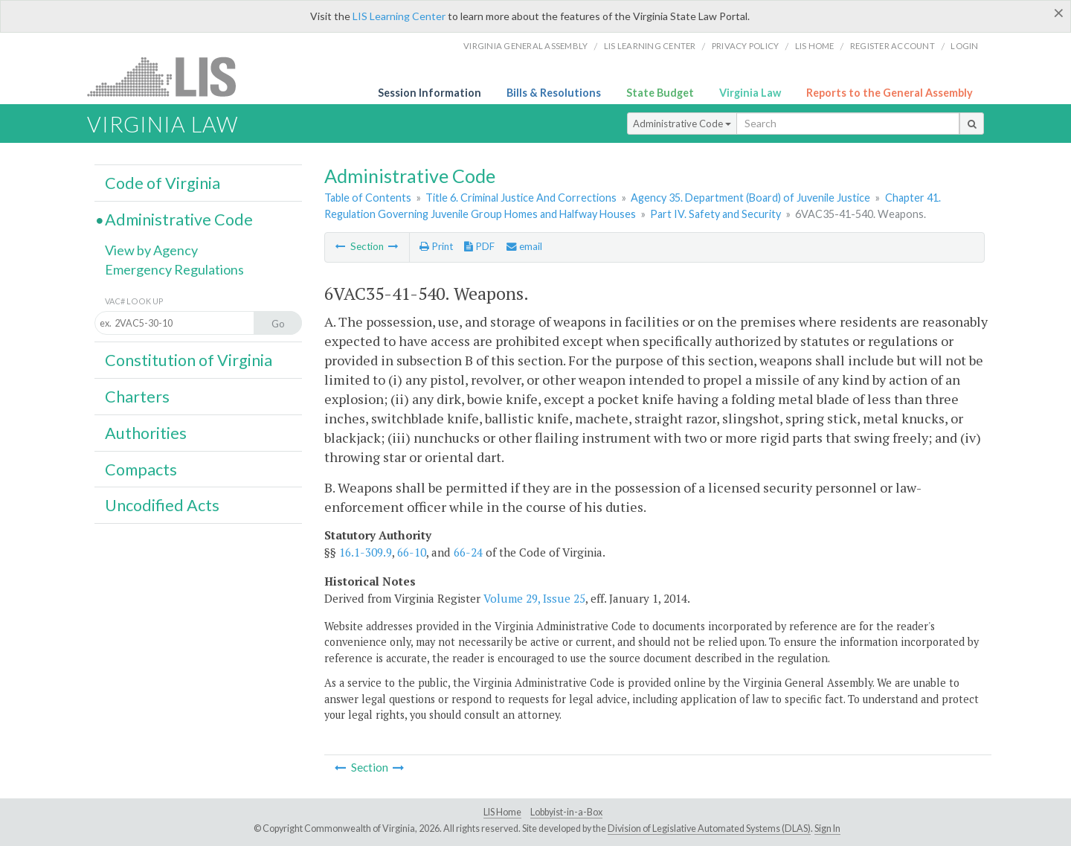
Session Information (429, 92)
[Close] (1058, 12)
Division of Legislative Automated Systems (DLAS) (709, 828)
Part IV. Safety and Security (715, 214)
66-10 (411, 552)
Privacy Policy (745, 46)
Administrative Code (682, 123)
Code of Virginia (162, 183)
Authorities (146, 433)
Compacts (141, 469)
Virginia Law (750, 92)
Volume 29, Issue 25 (534, 598)
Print (436, 246)
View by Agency (151, 250)
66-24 (468, 552)
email (524, 246)
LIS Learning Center (399, 16)
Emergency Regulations (174, 269)
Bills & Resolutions (553, 92)
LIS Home (502, 812)
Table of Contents (367, 197)
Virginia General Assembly (525, 46)
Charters (137, 396)
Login (964, 46)
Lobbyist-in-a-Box (566, 812)
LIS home (814, 46)
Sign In (827, 828)
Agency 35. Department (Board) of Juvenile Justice (750, 197)
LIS (170, 76)
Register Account (892, 46)
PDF (479, 246)
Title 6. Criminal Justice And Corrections (521, 197)
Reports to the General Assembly (889, 92)
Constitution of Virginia (188, 360)
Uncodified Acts (162, 505)
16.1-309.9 (365, 552)
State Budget (660, 92)
